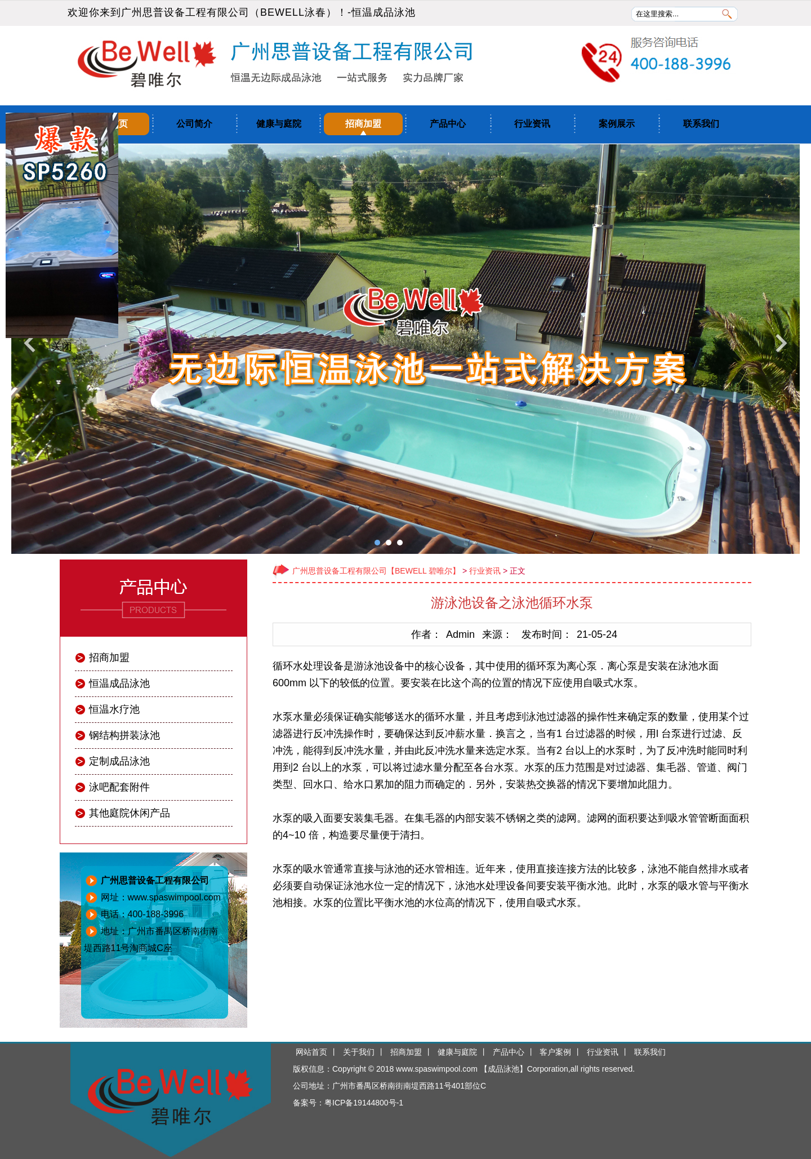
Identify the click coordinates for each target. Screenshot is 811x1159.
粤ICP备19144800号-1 (363, 1102)
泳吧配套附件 (119, 787)
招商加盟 (363, 123)
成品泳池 (503, 1068)
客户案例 (555, 1051)
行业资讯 (532, 123)
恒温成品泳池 (383, 12)
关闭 (62, 346)
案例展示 (617, 123)
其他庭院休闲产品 (129, 813)
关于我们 (359, 1051)
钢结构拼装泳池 (124, 735)
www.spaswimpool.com (437, 1068)
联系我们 (701, 123)
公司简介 (194, 123)
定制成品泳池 (119, 761)
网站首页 (311, 1051)
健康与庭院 (278, 123)
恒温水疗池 (114, 709)
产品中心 (448, 123)
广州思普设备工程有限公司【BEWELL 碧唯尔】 (376, 570)
